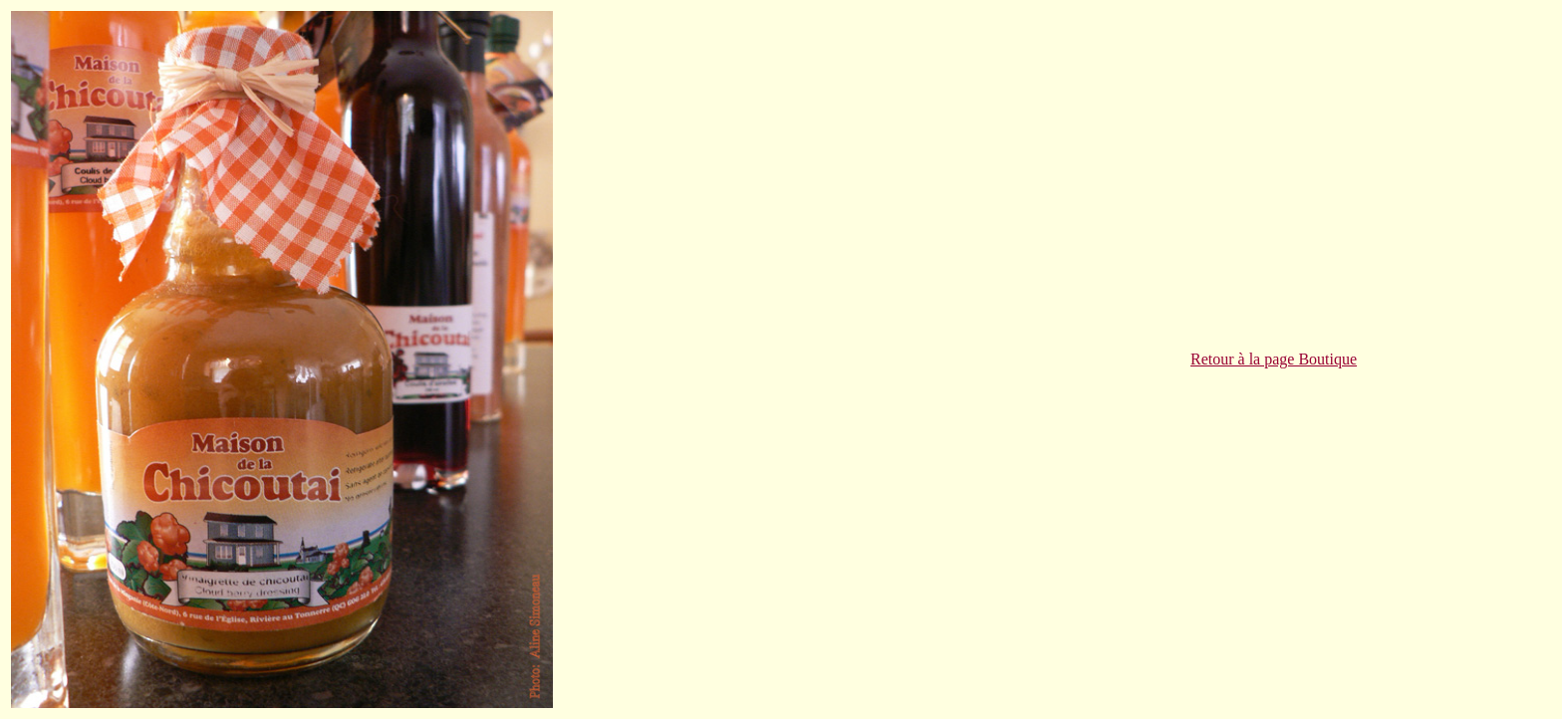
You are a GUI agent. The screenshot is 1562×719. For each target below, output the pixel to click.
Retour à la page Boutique (1273, 359)
